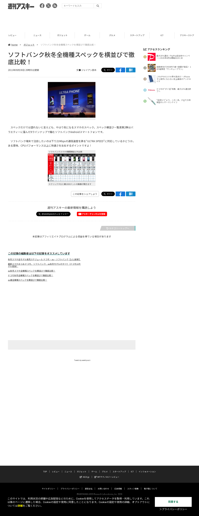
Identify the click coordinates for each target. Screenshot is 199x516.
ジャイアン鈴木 (89, 70)
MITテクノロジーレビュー (106, 454)
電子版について (150, 466)
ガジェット (62, 35)
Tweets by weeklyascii (82, 360)
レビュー (12, 35)
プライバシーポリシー (70, 466)
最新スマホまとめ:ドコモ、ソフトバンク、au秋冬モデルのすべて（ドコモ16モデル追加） (44, 265)
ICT (162, 35)
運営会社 (88, 466)
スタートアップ (137, 35)
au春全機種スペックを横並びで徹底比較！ (27, 280)
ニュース (37, 35)
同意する (173, 501)
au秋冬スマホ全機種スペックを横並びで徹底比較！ (31, 271)
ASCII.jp (84, 454)
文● (78, 70)
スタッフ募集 (133, 466)
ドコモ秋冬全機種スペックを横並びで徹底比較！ (30, 275)
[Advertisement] (99, 20)
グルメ (112, 35)
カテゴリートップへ (117, 228)
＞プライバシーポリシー (173, 509)
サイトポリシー (48, 466)
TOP (45, 448)
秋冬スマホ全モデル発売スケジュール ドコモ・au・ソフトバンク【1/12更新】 (44, 259)
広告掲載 (118, 466)
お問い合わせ (103, 466)
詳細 (20, 505)
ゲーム (87, 35)
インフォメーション (147, 448)
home (13, 44)
